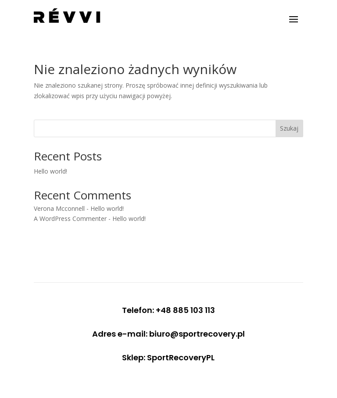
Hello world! (50, 171)
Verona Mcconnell (59, 208)
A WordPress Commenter (70, 218)
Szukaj (289, 128)
